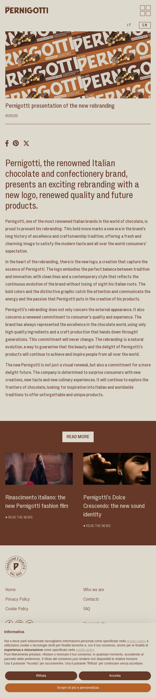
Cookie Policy (16, 609)
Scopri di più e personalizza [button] (78, 687)
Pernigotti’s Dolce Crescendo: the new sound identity (114, 506)
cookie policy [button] (85, 650)
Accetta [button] (114, 676)
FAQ (86, 609)
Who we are (93, 589)
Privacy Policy (17, 599)
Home (10, 589)
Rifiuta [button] (41, 676)
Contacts (91, 599)
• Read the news (19, 517)
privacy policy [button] (136, 641)
